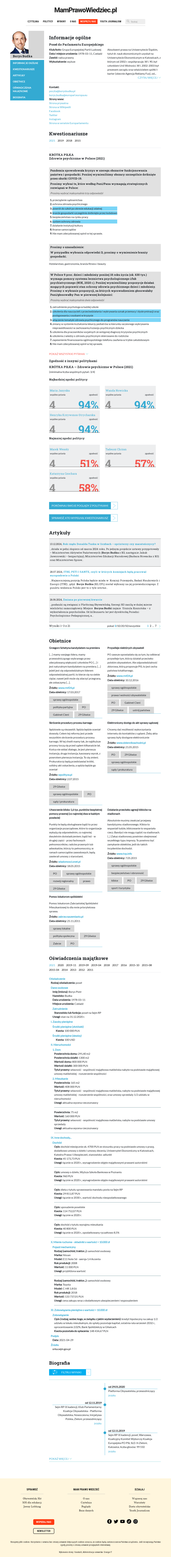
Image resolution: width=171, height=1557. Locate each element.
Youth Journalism (110, 21)
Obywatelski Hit (32, 1498)
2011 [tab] (90, 969)
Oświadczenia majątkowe (22, 89)
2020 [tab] (61, 965)
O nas (73, 21)
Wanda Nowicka (117, 390)
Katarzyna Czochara (63, 473)
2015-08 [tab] (147, 965)
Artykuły (19, 75)
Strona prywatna (58, 103)
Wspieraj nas (139, 1498)
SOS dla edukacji (32, 1502)
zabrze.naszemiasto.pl (70, 916)
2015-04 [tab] (54, 969)
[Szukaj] (135, 21)
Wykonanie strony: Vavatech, (70, 1552)
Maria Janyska (60, 390)
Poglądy (86, 1506)
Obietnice (19, 81)
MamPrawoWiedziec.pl (85, 10)
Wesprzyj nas (88, 21)
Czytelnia (33, 21)
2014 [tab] (65, 969)
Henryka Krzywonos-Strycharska (72, 415)
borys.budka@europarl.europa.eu (68, 95)
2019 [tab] (61, 140)
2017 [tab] (115, 965)
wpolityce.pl (65, 774)
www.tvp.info (124, 853)
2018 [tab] (69, 140)
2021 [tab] (52, 140)
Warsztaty (139, 1502)
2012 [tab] (82, 969)
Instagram (55, 119)
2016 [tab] (124, 965)
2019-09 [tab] (84, 965)
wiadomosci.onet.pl (69, 861)
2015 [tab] (78, 140)
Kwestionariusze (24, 69)
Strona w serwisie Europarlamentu (69, 123)
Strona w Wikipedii (60, 107)
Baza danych (86, 1510)
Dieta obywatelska (139, 1506)
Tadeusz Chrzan (116, 449)
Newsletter (43, 1531)
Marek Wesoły (59, 449)
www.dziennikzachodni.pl (131, 742)
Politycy (48, 21)
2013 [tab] (73, 969)
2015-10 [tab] (134, 965)
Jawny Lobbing (32, 1506)
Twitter (53, 115)
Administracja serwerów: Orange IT (97, 1552)
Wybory (61, 21)
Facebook (54, 111)
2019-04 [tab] (96, 965)
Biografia (19, 97)
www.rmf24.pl (66, 687)
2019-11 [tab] (71, 965)
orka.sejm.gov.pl (61, 1348)
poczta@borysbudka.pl (62, 91)
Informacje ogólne (25, 63)
